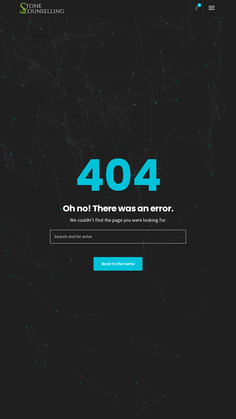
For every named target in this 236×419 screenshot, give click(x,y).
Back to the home (118, 264)
